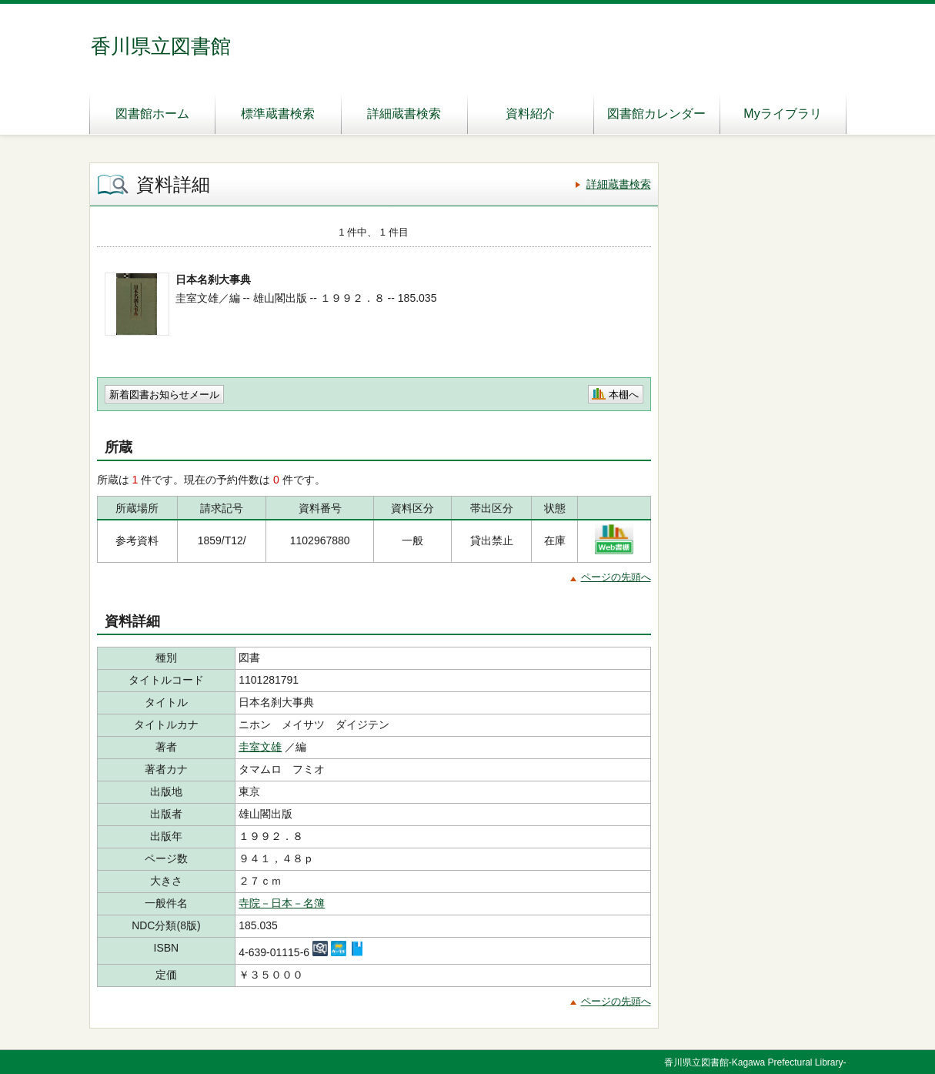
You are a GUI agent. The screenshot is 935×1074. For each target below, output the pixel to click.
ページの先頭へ (616, 577)
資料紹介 (530, 113)
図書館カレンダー (656, 113)
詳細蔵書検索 (404, 113)
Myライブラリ (782, 113)
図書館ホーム (152, 113)
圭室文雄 (260, 747)
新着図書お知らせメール (164, 394)
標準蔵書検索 (278, 113)
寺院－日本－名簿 (282, 903)
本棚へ (624, 394)
